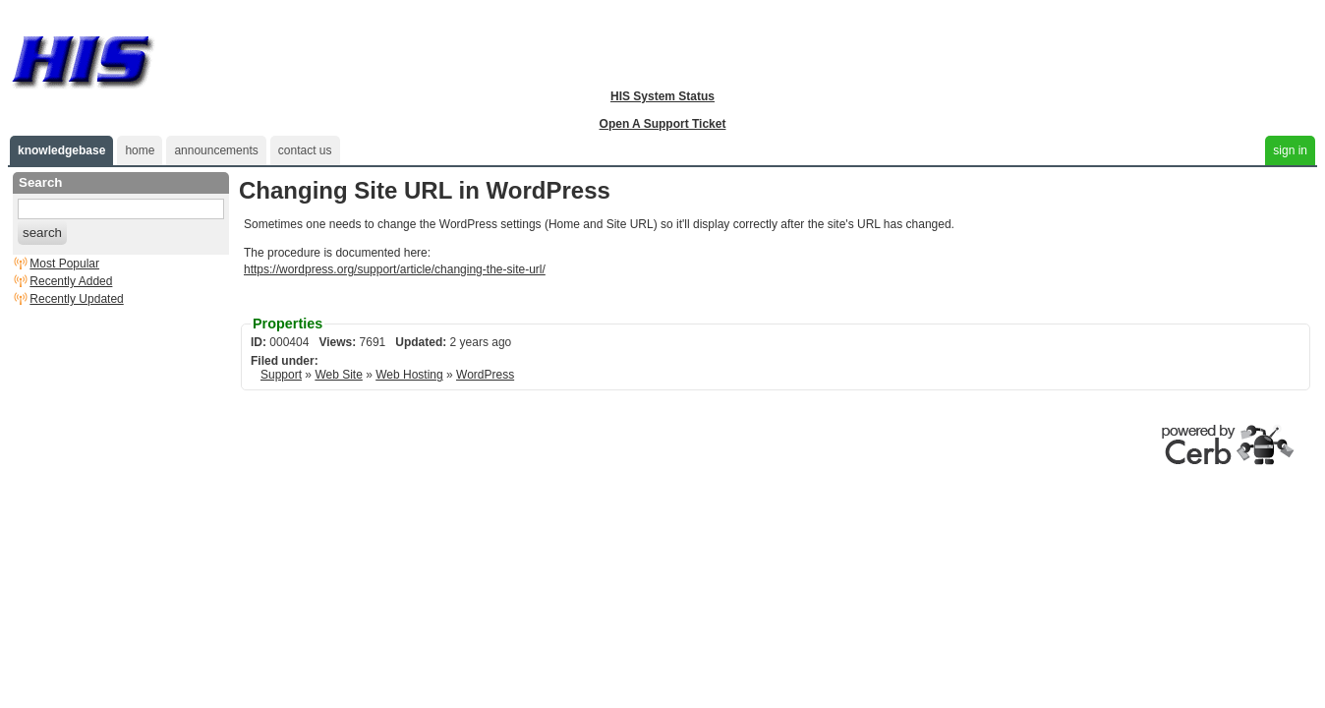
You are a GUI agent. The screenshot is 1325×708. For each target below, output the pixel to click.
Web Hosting (408, 375)
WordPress (485, 375)
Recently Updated (76, 299)
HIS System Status (662, 96)
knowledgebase (61, 150)
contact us (305, 150)
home (139, 150)
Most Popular (64, 263)
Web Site (338, 375)
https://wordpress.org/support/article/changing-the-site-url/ (395, 269)
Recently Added (70, 281)
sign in (1290, 150)
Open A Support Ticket (663, 124)
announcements (216, 150)
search (42, 232)
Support (281, 375)
